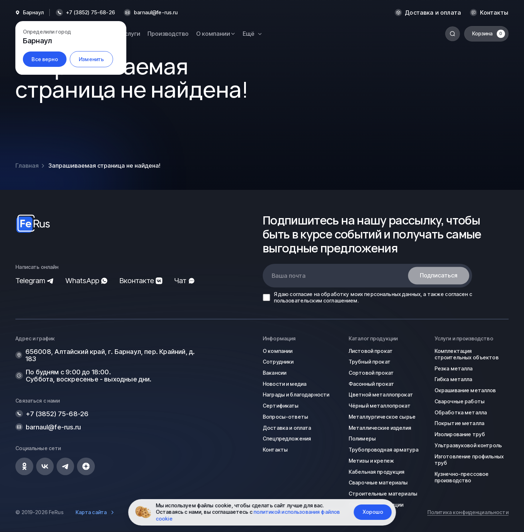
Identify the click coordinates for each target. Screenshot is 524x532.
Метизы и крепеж (371, 461)
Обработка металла (461, 412)
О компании (277, 351)
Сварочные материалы (378, 482)
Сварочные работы (460, 401)
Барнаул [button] (33, 12)
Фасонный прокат (371, 384)
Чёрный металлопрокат (380, 406)
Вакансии (274, 373)
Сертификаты (281, 406)
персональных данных (392, 294)
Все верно (44, 59)
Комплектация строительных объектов (467, 354)
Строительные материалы (383, 494)
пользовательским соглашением (316, 300)
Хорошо (373, 512)
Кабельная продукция (377, 472)
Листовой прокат (371, 351)
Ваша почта (289, 275)
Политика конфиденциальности (468, 512)
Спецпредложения (287, 438)
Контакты (494, 12)
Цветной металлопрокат (381, 394)
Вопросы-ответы (285, 417)
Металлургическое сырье (382, 417)
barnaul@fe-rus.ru (156, 12)
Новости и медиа (284, 384)
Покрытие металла (459, 423)
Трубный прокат (369, 362)
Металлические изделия (380, 428)
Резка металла (454, 368)
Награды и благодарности (296, 394)
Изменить (91, 59)
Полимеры (362, 438)
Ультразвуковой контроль (468, 445)
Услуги (130, 33)
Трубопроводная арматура (383, 450)
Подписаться (438, 275)
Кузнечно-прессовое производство (462, 477)
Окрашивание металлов (465, 390)
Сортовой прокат (371, 373)
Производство (168, 33)
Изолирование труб (460, 434)
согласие (301, 294)
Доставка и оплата (433, 12)
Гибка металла (453, 379)
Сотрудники (278, 362)
